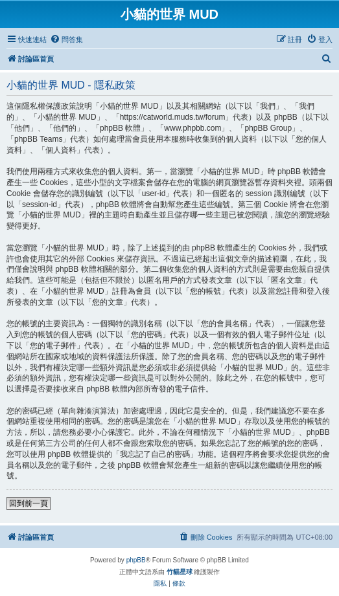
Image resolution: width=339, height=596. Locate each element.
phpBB (136, 560)
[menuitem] (66, 39)
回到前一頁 (28, 503)
